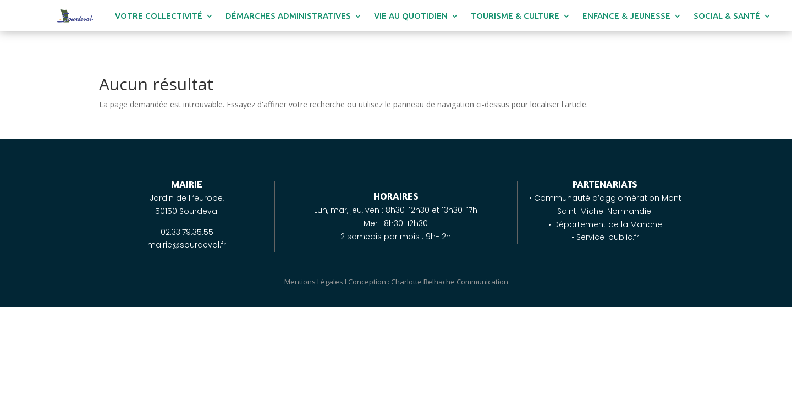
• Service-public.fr (605, 237)
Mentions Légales (313, 282)
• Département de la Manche (605, 224)
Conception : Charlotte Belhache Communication (428, 282)
